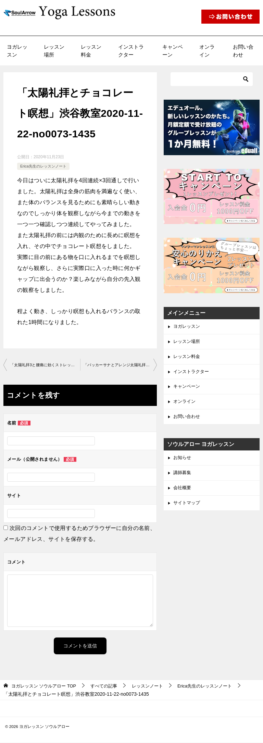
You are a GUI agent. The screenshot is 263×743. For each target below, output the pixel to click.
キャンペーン (172, 51)
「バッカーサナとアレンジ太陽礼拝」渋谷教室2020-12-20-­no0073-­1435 (120, 365)
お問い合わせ (243, 51)
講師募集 (182, 479)
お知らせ (182, 463)
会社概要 (182, 495)
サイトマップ (187, 511)
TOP (46, 686)
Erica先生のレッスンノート (45, 166)
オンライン (207, 51)
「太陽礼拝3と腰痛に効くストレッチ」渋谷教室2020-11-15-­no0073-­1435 (45, 365)
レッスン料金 (91, 51)
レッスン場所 (54, 51)
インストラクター (131, 51)
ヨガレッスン (17, 51)
